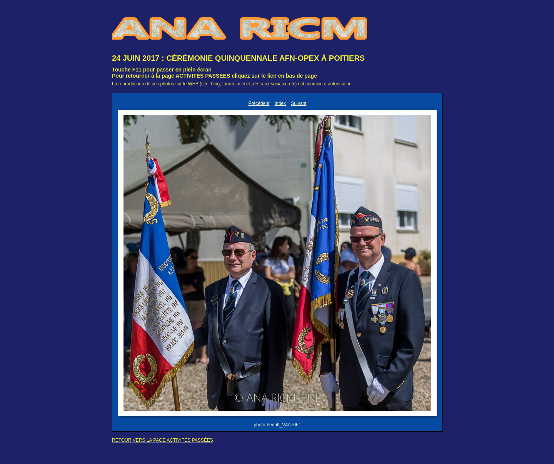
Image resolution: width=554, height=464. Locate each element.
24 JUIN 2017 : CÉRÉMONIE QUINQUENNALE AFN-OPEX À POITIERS (238, 58)
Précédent (259, 103)
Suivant (298, 103)
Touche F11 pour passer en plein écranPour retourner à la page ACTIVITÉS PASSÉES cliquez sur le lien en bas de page (214, 73)
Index (280, 103)
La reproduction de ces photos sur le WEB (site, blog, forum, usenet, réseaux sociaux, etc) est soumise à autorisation (232, 83)
